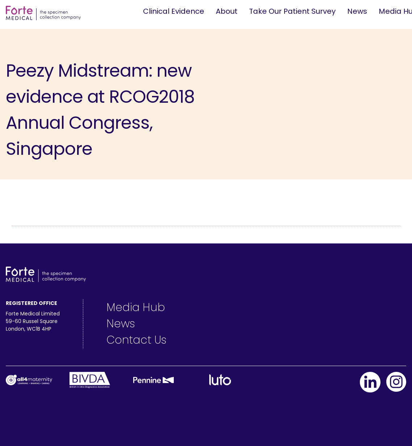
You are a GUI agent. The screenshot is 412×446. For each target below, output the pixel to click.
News (357, 11)
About (226, 11)
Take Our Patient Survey (292, 11)
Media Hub (135, 307)
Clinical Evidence (173, 11)
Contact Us (136, 340)
